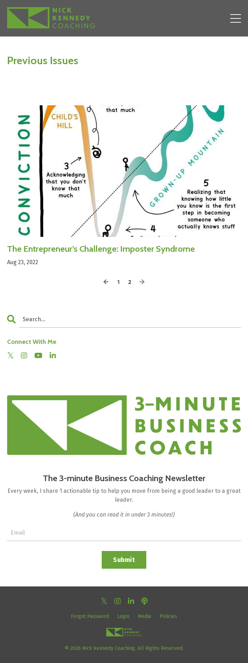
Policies (168, 616)
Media (144, 616)
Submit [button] (124, 560)
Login (123, 616)
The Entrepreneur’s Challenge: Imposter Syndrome (101, 249)
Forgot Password (90, 616)
